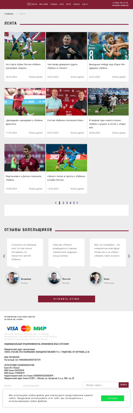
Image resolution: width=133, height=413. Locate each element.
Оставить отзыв (66, 299)
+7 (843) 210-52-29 (120, 3)
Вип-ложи (43, 4)
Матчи (34, 4)
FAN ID (84, 4)
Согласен (112, 398)
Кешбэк (76, 4)
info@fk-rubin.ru (120, 5)
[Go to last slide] (4, 256)
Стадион (53, 4)
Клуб (62, 4)
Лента (68, 4)
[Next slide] (129, 256)
